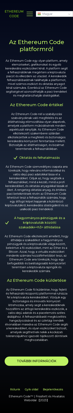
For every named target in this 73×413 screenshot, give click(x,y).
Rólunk (15, 389)
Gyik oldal (31, 389)
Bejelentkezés (53, 389)
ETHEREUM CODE (14, 14)
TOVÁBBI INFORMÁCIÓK (36, 361)
